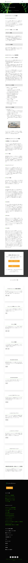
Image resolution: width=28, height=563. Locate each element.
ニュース (6, 545)
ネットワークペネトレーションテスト (10, 496)
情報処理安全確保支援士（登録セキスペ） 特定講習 (11, 524)
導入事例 (6, 543)
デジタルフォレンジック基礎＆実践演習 (10, 507)
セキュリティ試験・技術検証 (9, 528)
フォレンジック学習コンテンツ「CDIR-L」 (10, 509)
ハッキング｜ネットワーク (8, 518)
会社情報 (6, 547)
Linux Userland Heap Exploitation (9, 515)
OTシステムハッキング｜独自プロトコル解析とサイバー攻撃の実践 (14, 521)
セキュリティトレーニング (8, 505)
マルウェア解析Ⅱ (7, 512)
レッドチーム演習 (7, 501)
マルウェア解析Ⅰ (7, 510)
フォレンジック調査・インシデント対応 (10, 530)
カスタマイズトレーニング (8, 523)
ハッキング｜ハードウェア (8, 520)
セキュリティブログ (7, 541)
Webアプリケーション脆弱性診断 (9, 495)
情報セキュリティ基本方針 (8, 549)
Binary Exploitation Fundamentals (9, 513)
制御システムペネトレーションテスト (10, 498)
